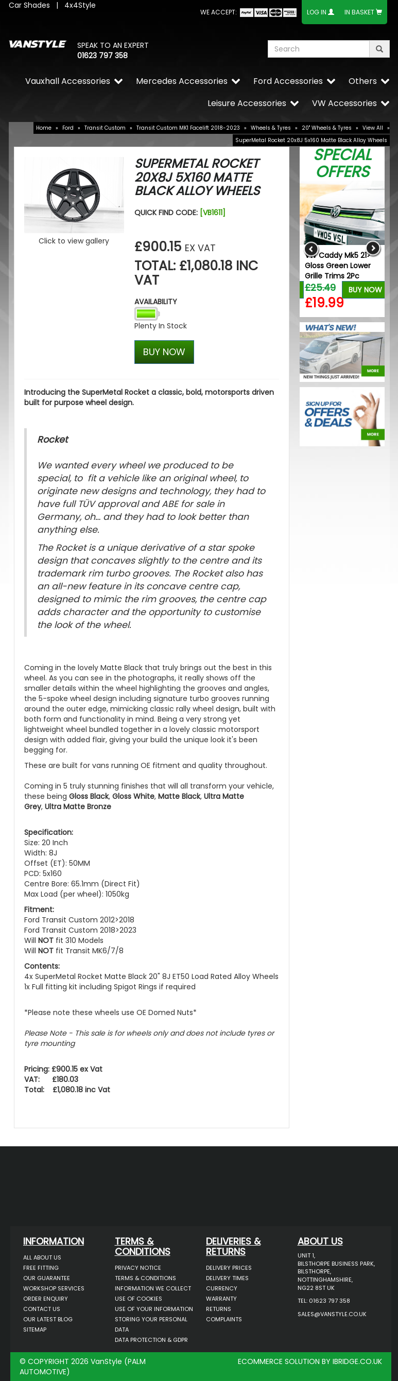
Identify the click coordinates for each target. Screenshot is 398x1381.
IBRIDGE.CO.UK (357, 1361)
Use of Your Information (154, 1309)
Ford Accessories (288, 81)
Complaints (224, 1319)
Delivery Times (227, 1278)
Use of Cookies (138, 1299)
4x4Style (80, 5)
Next (373, 249)
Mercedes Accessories (182, 81)
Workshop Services (53, 1288)
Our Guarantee (46, 1278)
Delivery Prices (229, 1268)
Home (43, 128)
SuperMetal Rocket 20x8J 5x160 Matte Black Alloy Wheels (311, 140)
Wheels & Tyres (271, 128)
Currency (221, 1288)
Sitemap (34, 1329)
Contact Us (41, 1309)
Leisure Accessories (246, 103)
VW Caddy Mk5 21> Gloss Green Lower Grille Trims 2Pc (338, 265)
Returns (218, 1309)
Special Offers (342, 163)
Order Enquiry (45, 1299)
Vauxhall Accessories (67, 81)
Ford (68, 128)
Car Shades (29, 5)
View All (372, 128)
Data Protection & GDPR (151, 1340)
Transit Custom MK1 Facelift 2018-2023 (188, 128)
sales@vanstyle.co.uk (332, 1314)
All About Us (42, 1257)
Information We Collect (153, 1288)
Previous (311, 249)
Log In (316, 12)
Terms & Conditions (145, 1278)
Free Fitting (41, 1268)
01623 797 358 (102, 55)
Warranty (221, 1299)
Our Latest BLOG (48, 1319)
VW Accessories (344, 103)
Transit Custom (105, 128)
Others (363, 81)
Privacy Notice (138, 1268)
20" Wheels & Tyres (327, 128)
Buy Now (365, 290)
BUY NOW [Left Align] (164, 351)
